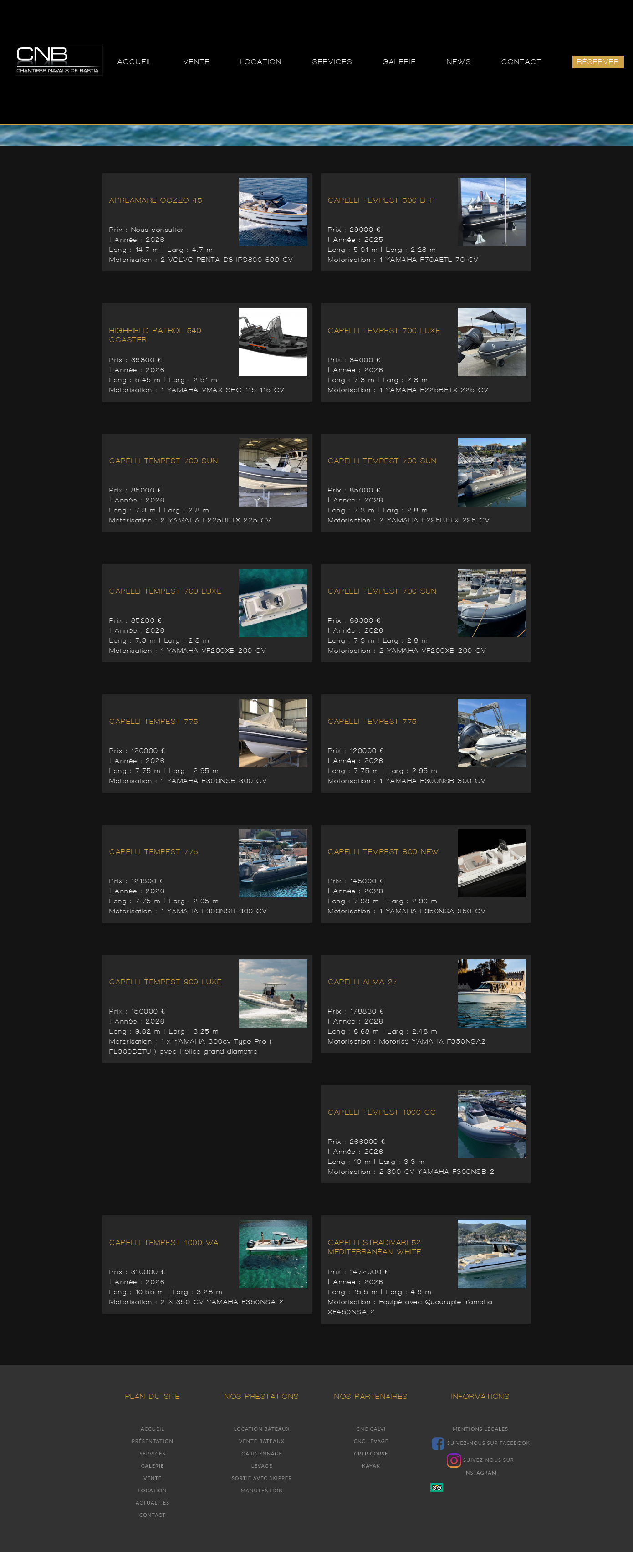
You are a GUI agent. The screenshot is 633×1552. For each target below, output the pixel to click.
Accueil (152, 1429)
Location (152, 1490)
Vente (152, 1478)
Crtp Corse (371, 1453)
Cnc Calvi (371, 1429)
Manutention (261, 1490)
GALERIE (399, 62)
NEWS (459, 62)
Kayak (371, 1466)
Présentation (153, 1441)
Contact (152, 1515)
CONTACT (521, 62)
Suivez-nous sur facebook (480, 1443)
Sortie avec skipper (262, 1478)
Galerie (152, 1466)
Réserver (598, 62)
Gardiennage (261, 1453)
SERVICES (332, 62)
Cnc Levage (371, 1441)
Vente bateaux (262, 1441)
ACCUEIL (135, 62)
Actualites (152, 1503)
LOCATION (261, 62)
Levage (262, 1466)
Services (152, 1453)
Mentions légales (480, 1429)
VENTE (197, 62)
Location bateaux (262, 1429)
